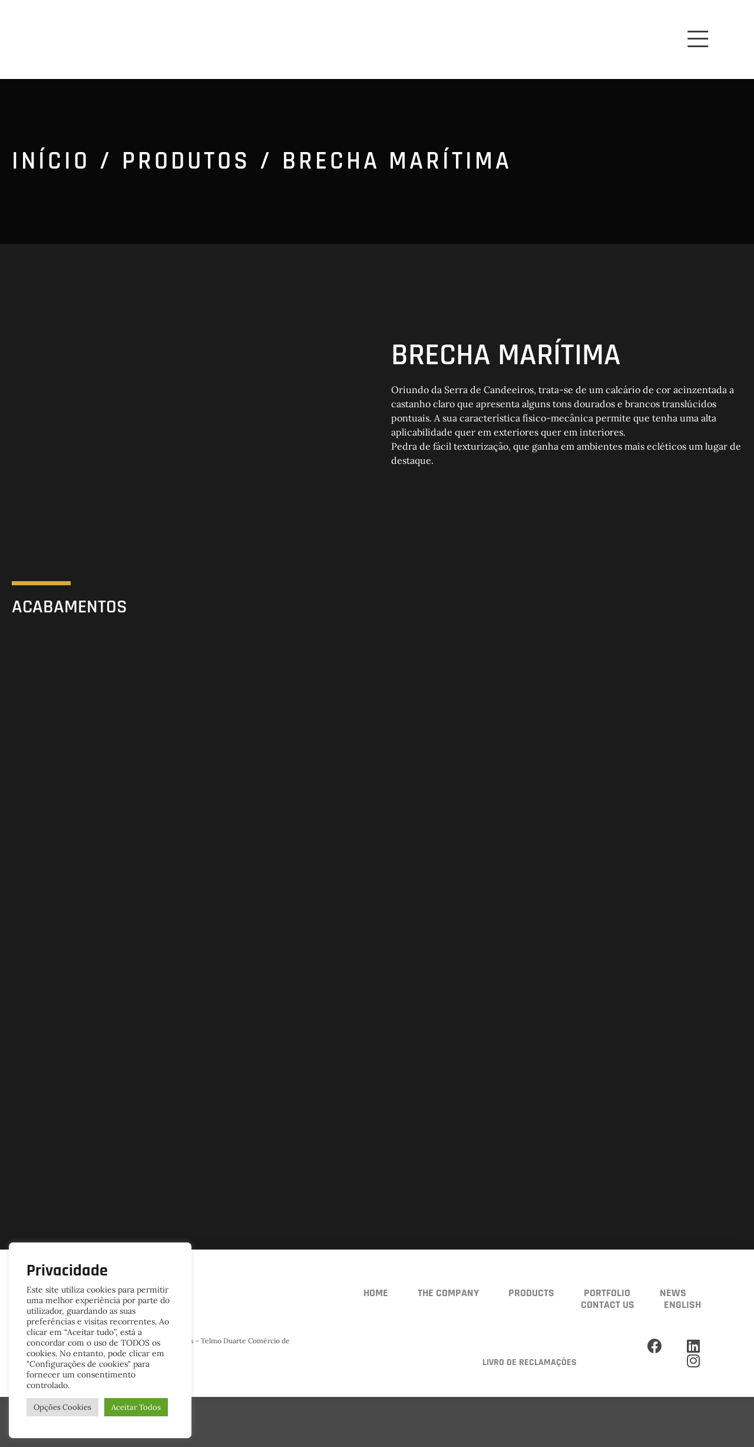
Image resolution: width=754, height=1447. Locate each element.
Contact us (607, 1305)
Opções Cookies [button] (62, 1407)
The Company (448, 1293)
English (682, 1305)
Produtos (186, 161)
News (673, 1293)
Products (531, 1293)
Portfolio (607, 1293)
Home (375, 1293)
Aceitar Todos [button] (136, 1407)
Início (51, 161)
